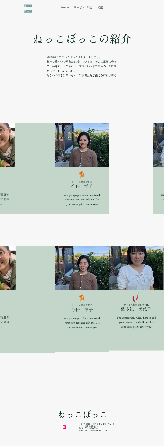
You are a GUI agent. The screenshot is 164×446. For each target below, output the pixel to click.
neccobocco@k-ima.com (96, 430)
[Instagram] (64, 427)
